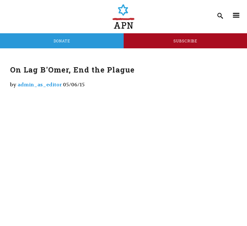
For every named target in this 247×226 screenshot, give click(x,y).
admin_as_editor (40, 84)
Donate (61, 40)
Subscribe (185, 40)
